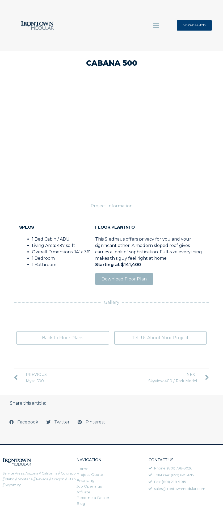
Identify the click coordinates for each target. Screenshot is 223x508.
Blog (81, 504)
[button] (156, 25)
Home (83, 469)
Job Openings (89, 487)
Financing (86, 480)
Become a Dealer (93, 498)
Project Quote (90, 475)
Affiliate (84, 492)
